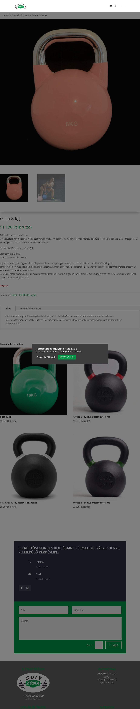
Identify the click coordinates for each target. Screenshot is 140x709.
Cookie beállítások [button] (46, 357)
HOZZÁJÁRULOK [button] (66, 357)
